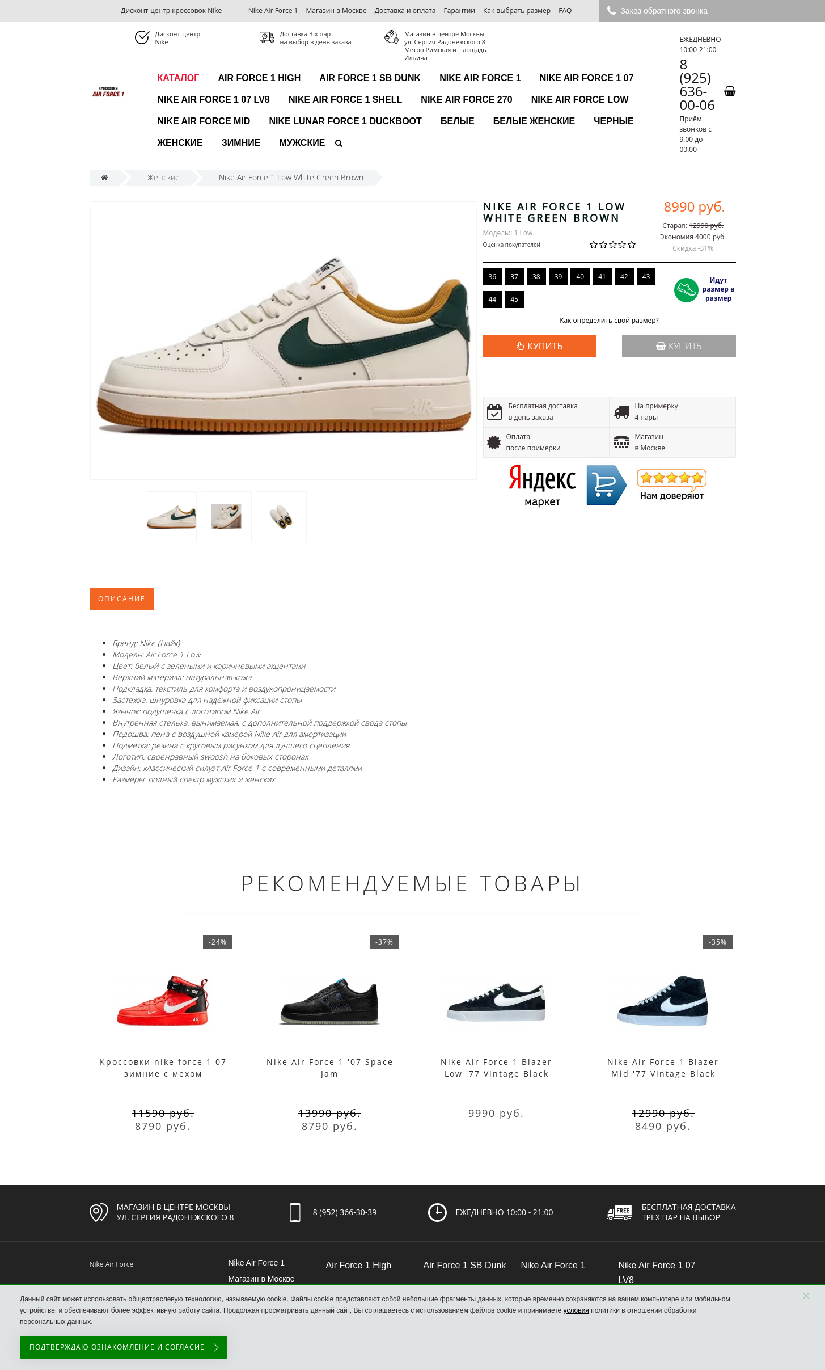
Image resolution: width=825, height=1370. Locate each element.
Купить (679, 346)
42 (624, 276)
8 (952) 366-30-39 (345, 1212)
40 (580, 276)
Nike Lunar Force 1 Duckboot (345, 121)
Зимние (241, 142)
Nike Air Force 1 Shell (345, 99)
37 (514, 276)
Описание (122, 599)
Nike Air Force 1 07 (587, 78)
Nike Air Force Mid (204, 121)
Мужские (302, 142)
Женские (180, 142)
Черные (613, 121)
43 (646, 276)
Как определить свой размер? (609, 321)
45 (514, 299)
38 (536, 276)
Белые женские (534, 121)
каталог (179, 78)
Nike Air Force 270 (466, 99)
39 (558, 276)
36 (493, 276)
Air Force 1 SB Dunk (370, 78)
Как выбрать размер (517, 10)
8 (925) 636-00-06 (697, 84)
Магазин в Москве (336, 10)
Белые (458, 121)
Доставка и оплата (405, 10)
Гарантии (459, 10)
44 (493, 299)
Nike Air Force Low (580, 99)
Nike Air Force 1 (273, 10)
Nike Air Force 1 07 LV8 (214, 99)
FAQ (565, 10)
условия (576, 1310)
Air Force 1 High (259, 78)
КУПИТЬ (544, 346)
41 (602, 276)
